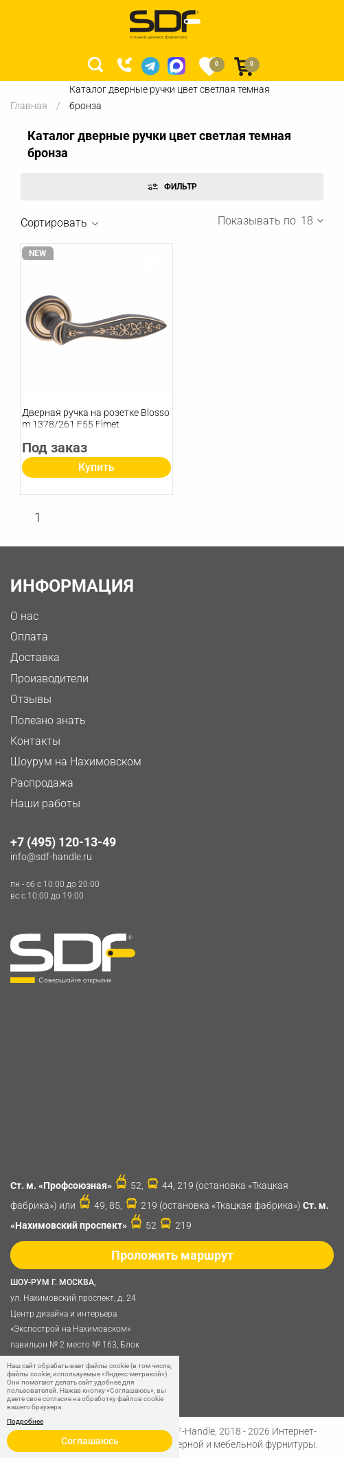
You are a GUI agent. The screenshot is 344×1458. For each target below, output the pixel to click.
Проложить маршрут (172, 1255)
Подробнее (25, 1421)
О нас (24, 616)
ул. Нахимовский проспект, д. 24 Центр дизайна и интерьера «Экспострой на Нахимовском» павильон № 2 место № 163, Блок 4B (79, 1320)
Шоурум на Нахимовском (75, 761)
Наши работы (45, 803)
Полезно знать (48, 720)
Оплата (29, 636)
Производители (49, 678)
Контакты (35, 741)
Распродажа (41, 782)
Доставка (35, 657)
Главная (28, 105)
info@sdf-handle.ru (51, 856)
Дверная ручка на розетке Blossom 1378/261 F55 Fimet (96, 418)
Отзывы (30, 699)
